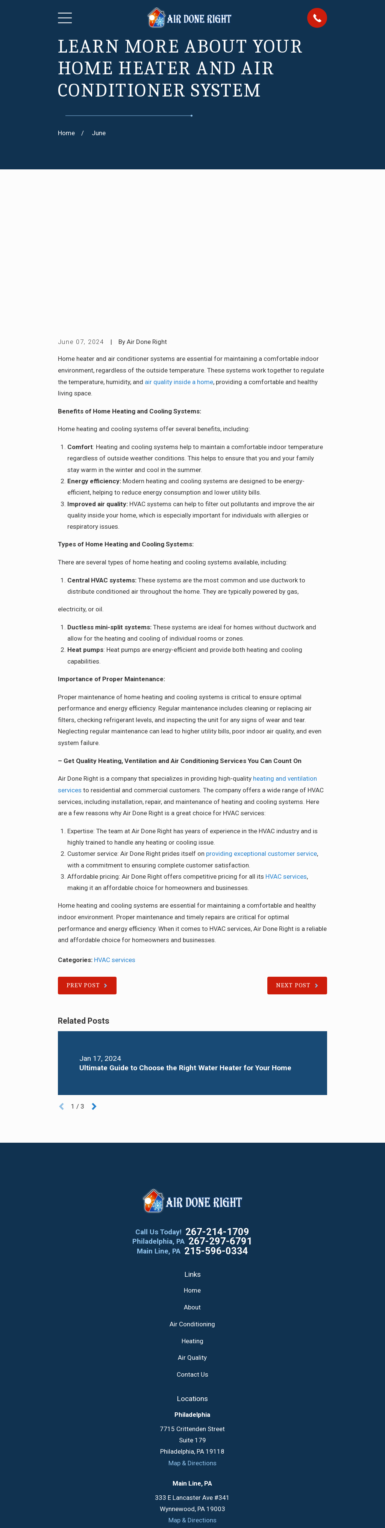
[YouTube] (210, 1443)
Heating (192, 1224)
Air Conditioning (192, 1207)
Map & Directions (192, 1346)
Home (192, 1174)
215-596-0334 (216, 1135)
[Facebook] (174, 1443)
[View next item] (94, 990)
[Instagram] (228, 1443)
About (192, 1191)
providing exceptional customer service (261, 737)
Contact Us (192, 1258)
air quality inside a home (179, 265)
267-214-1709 (217, 1116)
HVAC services (286, 760)
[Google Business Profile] (156, 1443)
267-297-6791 (220, 1125)
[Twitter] (192, 1443)
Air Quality (192, 1241)
